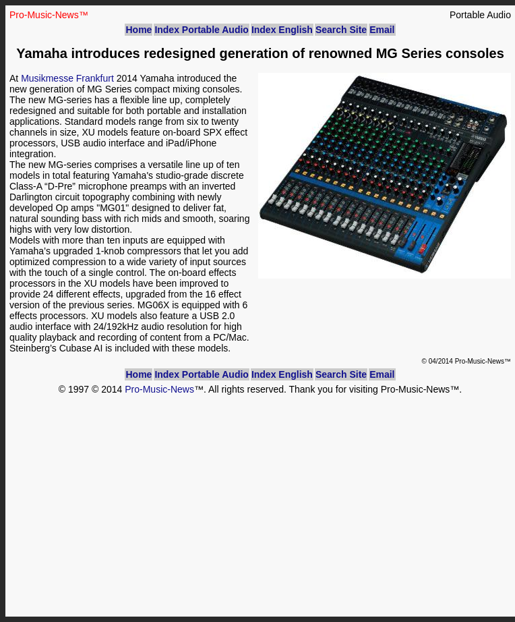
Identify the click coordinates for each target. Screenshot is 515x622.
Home (138, 29)
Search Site (341, 29)
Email (381, 29)
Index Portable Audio (201, 29)
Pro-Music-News (159, 389)
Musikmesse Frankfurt (67, 78)
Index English (282, 29)
